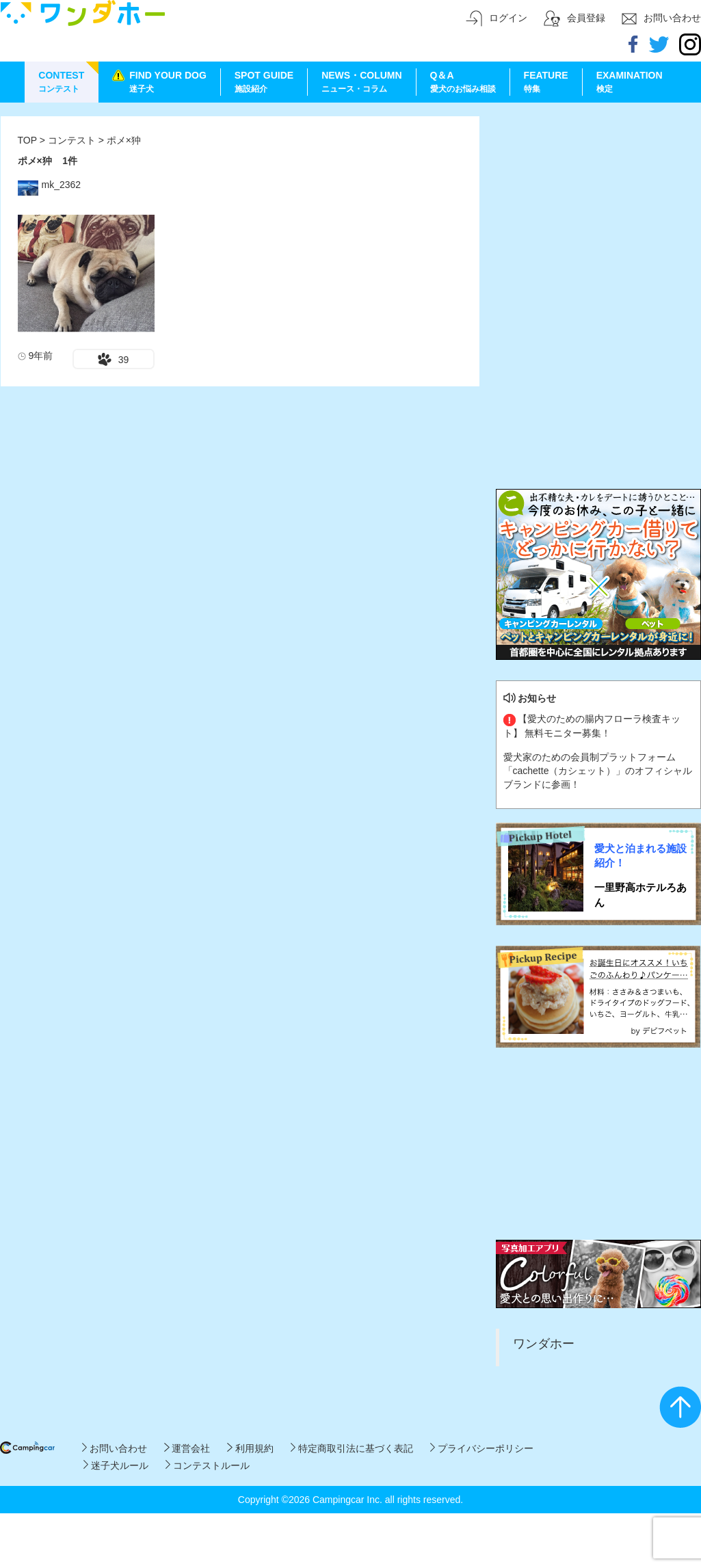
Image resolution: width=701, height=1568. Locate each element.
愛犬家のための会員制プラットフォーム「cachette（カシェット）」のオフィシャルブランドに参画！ (598, 771)
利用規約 (250, 1448)
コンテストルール (208, 1465)
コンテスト (73, 140)
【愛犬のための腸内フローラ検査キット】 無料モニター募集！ (592, 725)
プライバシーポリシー (481, 1448)
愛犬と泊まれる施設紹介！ (640, 855)
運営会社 (187, 1448)
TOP (27, 140)
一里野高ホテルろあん (640, 894)
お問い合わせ (114, 1448)
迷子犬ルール (115, 1465)
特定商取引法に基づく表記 (352, 1448)
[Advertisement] (598, 201)
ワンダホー (543, 1344)
